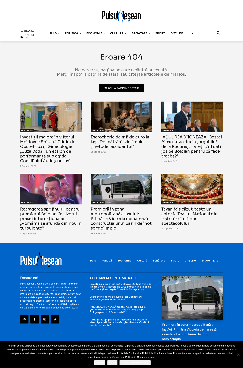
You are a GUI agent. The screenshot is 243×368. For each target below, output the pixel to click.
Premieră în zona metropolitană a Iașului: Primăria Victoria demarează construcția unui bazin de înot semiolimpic (121, 219)
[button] (218, 33)
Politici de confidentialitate (135, 362)
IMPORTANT (27, 130)
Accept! (100, 362)
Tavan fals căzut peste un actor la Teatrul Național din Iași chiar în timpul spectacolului (189, 216)
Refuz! (112, 362)
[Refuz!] (238, 354)
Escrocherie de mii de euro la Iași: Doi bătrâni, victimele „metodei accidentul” (120, 142)
